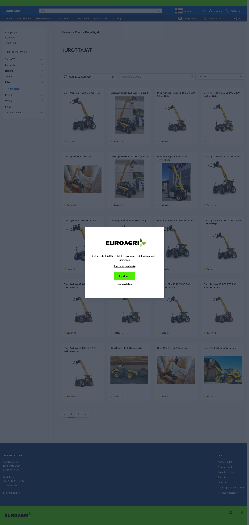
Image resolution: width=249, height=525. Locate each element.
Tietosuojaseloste (124, 266)
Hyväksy (124, 275)
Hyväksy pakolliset (124, 283)
